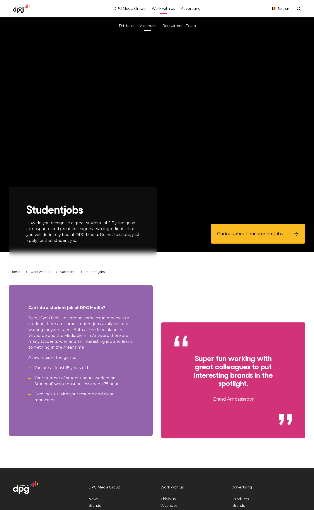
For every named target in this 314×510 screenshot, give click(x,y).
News (93, 499)
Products (240, 499)
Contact (260, 9)
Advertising (191, 9)
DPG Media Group (130, 9)
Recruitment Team (179, 26)
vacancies (67, 272)
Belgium (281, 9)
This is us (125, 26)
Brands (95, 505)
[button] (258, 234)
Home (15, 272)
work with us (40, 272)
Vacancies (148, 26)
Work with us (163, 9)
